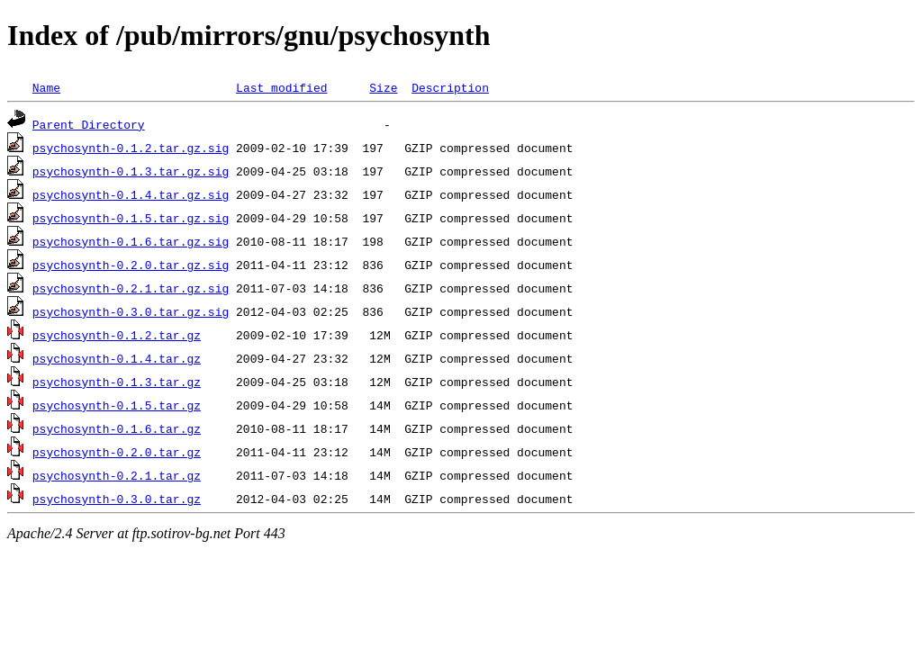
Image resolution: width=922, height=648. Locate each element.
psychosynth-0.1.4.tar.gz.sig (130, 194)
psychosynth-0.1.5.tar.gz (116, 405)
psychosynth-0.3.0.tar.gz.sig (130, 311)
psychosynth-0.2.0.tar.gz (116, 452)
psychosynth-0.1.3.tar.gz (116, 382)
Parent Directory (88, 124)
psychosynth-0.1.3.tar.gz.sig (130, 171)
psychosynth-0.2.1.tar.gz (116, 475)
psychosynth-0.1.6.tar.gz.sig (130, 241)
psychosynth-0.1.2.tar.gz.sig (130, 148)
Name (46, 87)
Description (450, 87)
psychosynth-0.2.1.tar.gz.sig (130, 288)
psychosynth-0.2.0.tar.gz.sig (130, 264)
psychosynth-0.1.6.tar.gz (116, 428)
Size (383, 87)
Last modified (281, 87)
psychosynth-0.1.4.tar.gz (116, 358)
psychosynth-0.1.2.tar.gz (116, 335)
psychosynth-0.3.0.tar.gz (116, 498)
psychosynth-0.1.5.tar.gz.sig (130, 218)
